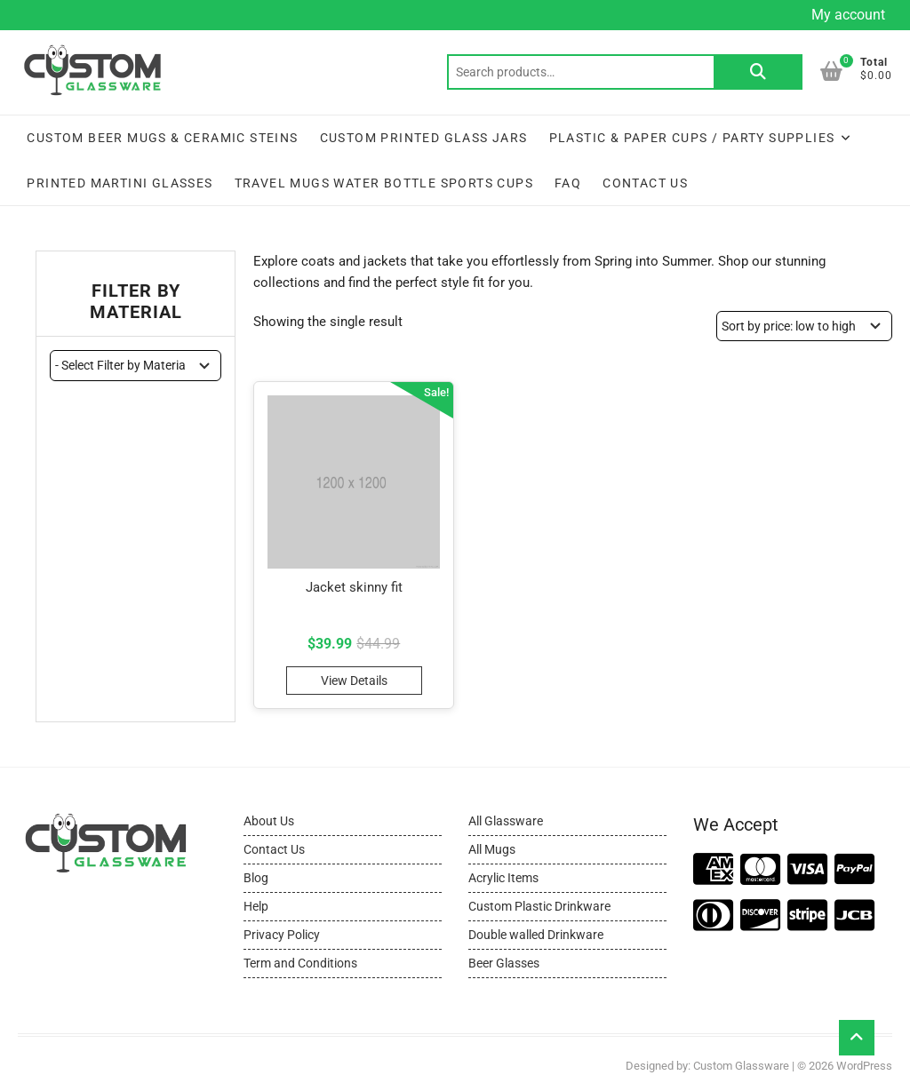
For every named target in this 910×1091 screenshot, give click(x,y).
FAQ (568, 183)
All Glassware (505, 821)
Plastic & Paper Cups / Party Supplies (692, 138)
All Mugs (491, 849)
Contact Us (645, 183)
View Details (354, 680)
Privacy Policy (281, 935)
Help (255, 906)
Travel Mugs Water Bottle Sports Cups (384, 183)
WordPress (864, 1065)
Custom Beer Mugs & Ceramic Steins (162, 138)
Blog (255, 878)
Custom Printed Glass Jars (424, 138)
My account (848, 14)
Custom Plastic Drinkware (539, 906)
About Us (268, 821)
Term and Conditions (300, 963)
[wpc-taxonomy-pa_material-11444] (135, 365)
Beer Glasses (503, 963)
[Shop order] (804, 326)
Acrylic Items (503, 878)
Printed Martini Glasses (119, 183)
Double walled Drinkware (535, 935)
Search (758, 72)
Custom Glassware (741, 1065)
